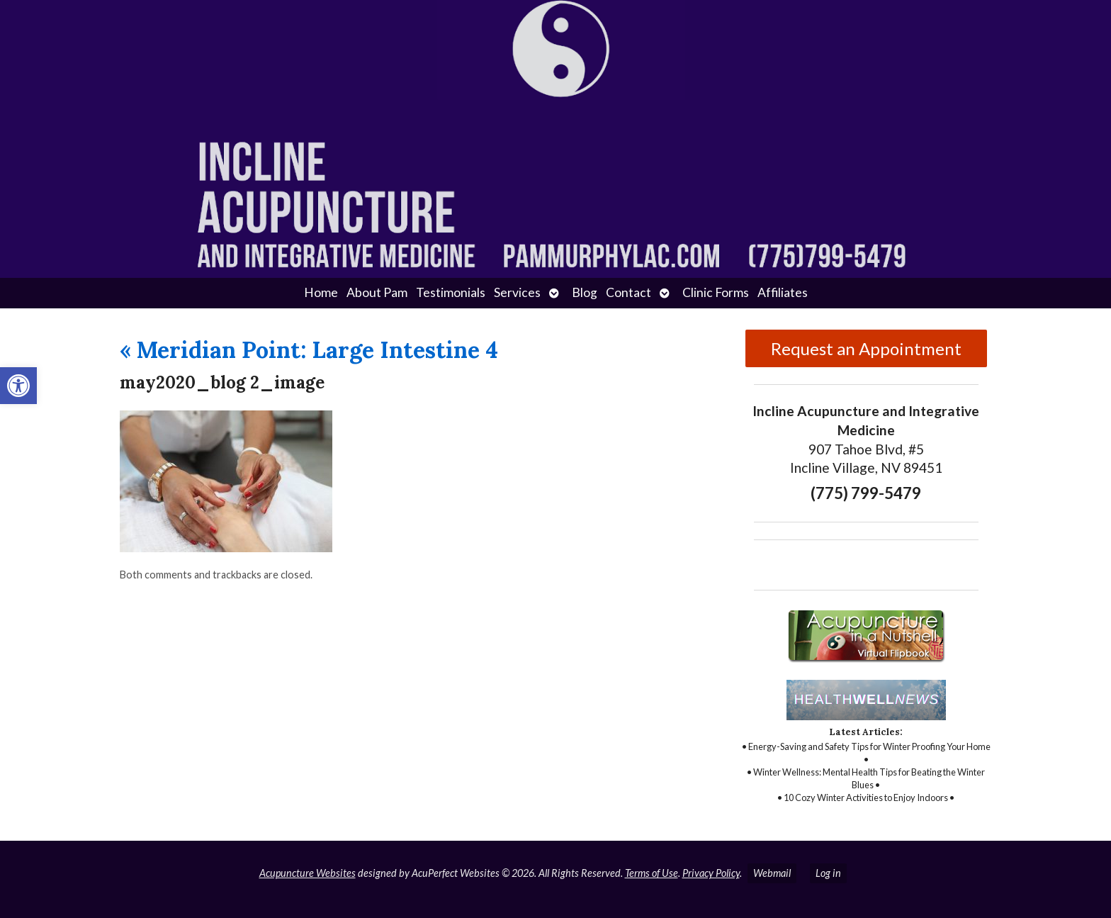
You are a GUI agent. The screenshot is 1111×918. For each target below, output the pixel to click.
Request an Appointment (866, 348)
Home (321, 292)
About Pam (376, 292)
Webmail (772, 873)
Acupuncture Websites (307, 873)
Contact (628, 292)
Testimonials (450, 292)
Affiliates (782, 292)
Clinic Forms (715, 292)
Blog (584, 292)
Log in (828, 873)
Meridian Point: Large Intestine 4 (309, 349)
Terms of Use (651, 873)
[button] (18, 385)
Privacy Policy (711, 873)
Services (517, 292)
